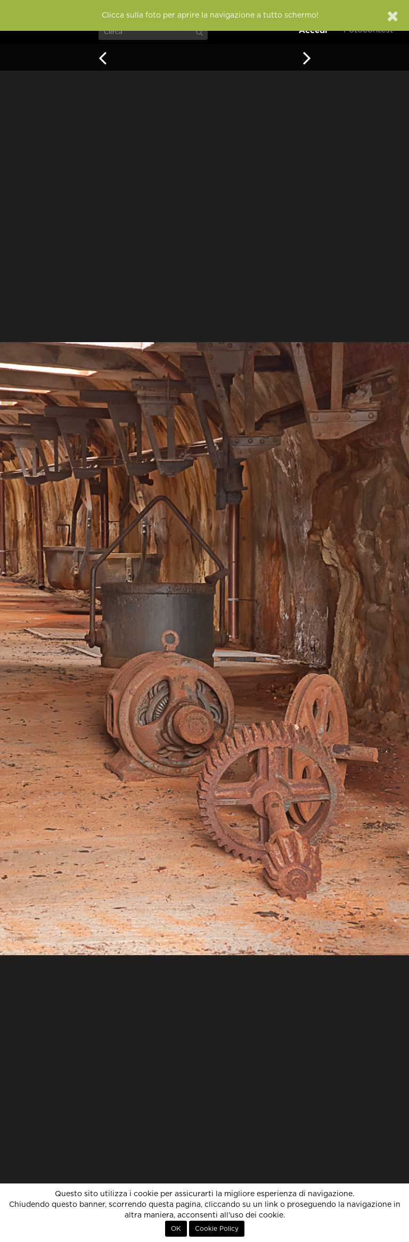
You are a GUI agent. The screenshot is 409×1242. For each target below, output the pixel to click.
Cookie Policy (217, 1229)
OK (176, 1229)
